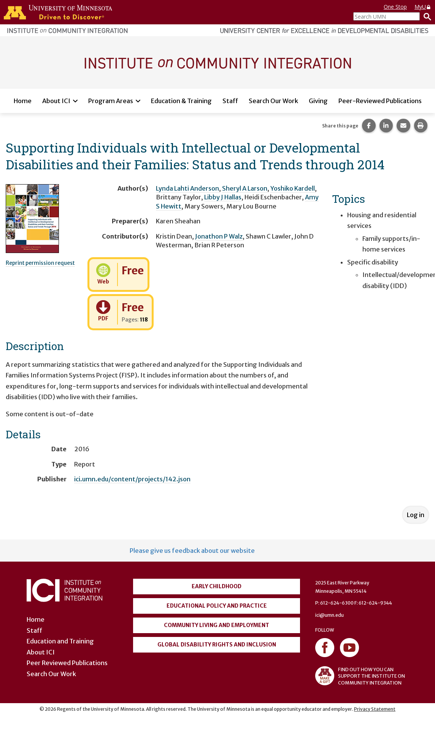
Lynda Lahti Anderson (187, 188)
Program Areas (110, 101)
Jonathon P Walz (219, 236)
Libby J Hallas (222, 197)
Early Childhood (216, 586)
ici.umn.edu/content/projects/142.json (132, 479)
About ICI (56, 101)
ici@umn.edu (329, 615)
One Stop (395, 6)
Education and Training (60, 641)
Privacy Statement (374, 709)
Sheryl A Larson (244, 188)
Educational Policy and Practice (217, 605)
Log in (415, 515)
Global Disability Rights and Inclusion (216, 644)
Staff (230, 101)
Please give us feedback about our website (192, 550)
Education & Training (181, 101)
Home (23, 101)
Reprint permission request (40, 262)
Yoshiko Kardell (292, 188)
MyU (422, 6)
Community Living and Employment (216, 625)
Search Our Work (273, 101)
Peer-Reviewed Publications (380, 101)
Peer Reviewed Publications (67, 663)
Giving (318, 101)
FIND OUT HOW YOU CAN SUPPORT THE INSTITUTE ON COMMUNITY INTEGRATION (360, 675)
